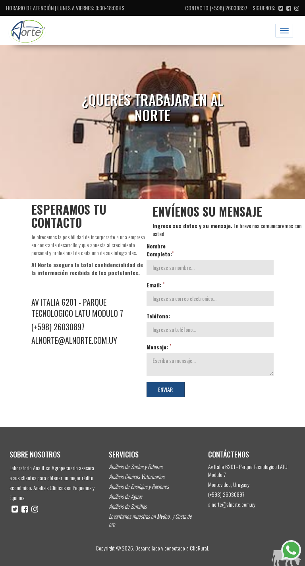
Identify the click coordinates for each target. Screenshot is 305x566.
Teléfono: (158, 316)
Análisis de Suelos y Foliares (135, 466)
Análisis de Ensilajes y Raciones (139, 486)
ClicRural (199, 548)
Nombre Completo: (160, 250)
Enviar (165, 389)
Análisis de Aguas (125, 496)
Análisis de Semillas (128, 506)
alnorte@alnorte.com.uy (74, 340)
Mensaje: (159, 347)
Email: (155, 285)
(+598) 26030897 (228, 8)
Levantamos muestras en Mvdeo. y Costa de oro (150, 520)
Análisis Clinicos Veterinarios (136, 476)
